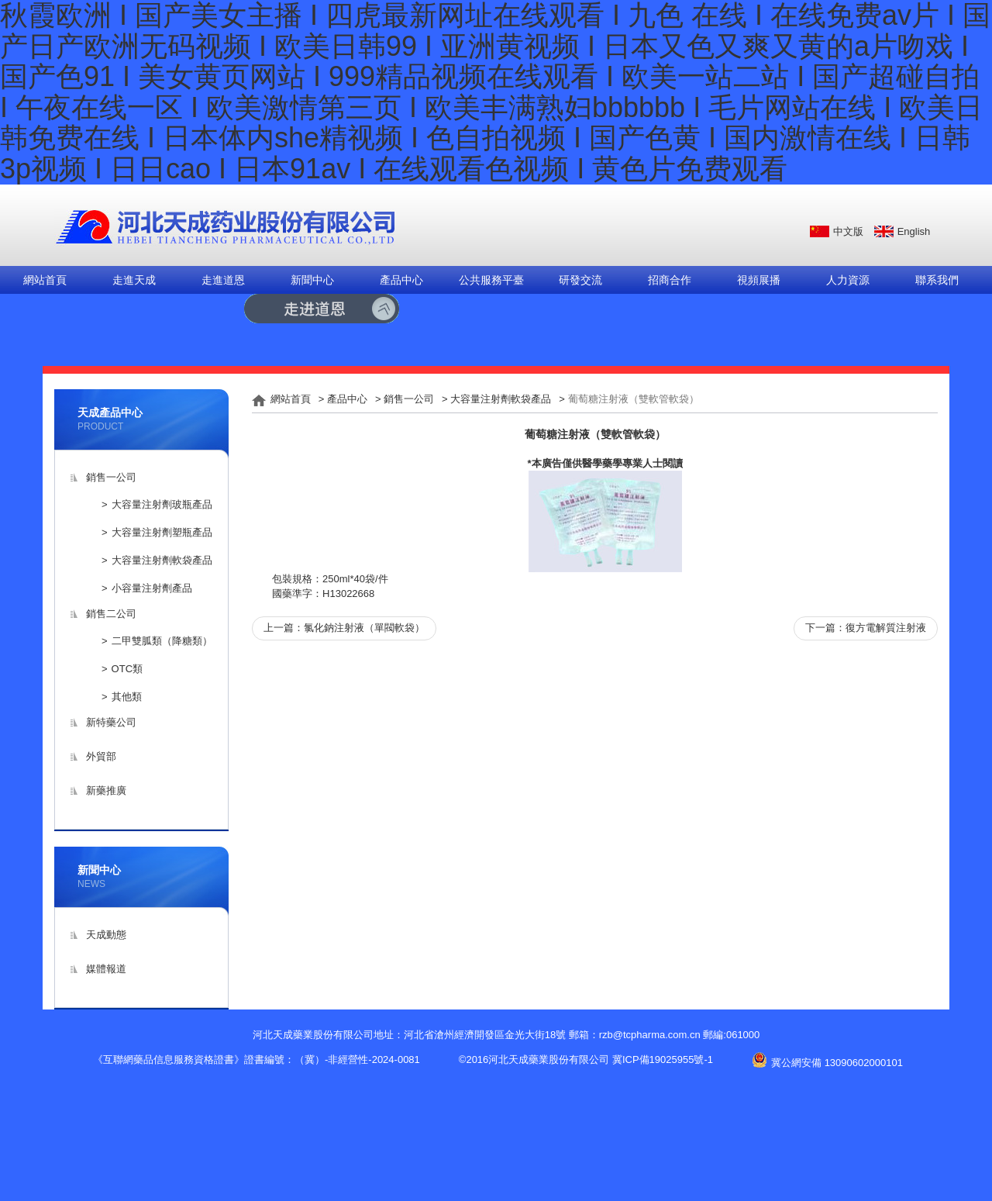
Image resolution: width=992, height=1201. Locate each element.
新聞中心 (312, 280)
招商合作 (669, 280)
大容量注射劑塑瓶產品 (162, 532)
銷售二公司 (111, 613)
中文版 (848, 231)
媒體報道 (106, 969)
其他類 (127, 696)
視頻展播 (758, 280)
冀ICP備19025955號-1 (662, 1059)
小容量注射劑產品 (152, 588)
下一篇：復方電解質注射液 (865, 627)
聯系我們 (937, 280)
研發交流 (580, 280)
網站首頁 (45, 280)
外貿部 (101, 756)
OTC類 (127, 669)
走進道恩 (223, 280)
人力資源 (848, 280)
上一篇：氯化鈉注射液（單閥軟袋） (344, 627)
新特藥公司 (111, 722)
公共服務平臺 (491, 280)
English (914, 231)
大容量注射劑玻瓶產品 (162, 504)
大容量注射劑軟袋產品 (162, 560)
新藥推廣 (106, 790)
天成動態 (106, 934)
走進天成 (134, 280)
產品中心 (401, 280)
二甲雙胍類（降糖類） (162, 641)
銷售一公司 (111, 477)
